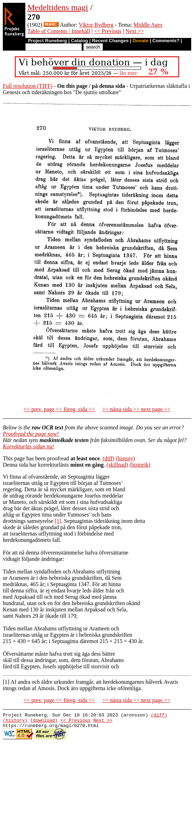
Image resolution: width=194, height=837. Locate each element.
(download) (44, 722)
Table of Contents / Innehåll (58, 31)
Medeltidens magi (57, 7)
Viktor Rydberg (96, 25)
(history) (125, 458)
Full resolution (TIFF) (27, 86)
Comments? (166, 40)
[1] (58, 521)
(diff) (108, 458)
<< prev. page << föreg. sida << (59, 409)
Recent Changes (110, 40)
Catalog (79, 40)
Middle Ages (148, 25)
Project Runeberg (47, 40)
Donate (140, 40)
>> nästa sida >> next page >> (136, 409)
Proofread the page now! (31, 434)
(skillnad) (117, 465)
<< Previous (107, 31)
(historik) (139, 465)
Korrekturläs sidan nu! (28, 446)
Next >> (134, 31)
